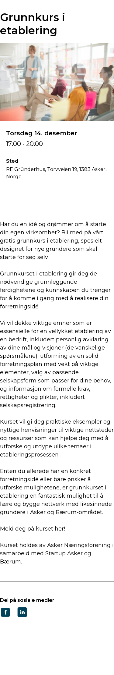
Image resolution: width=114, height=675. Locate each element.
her (59, 528)
